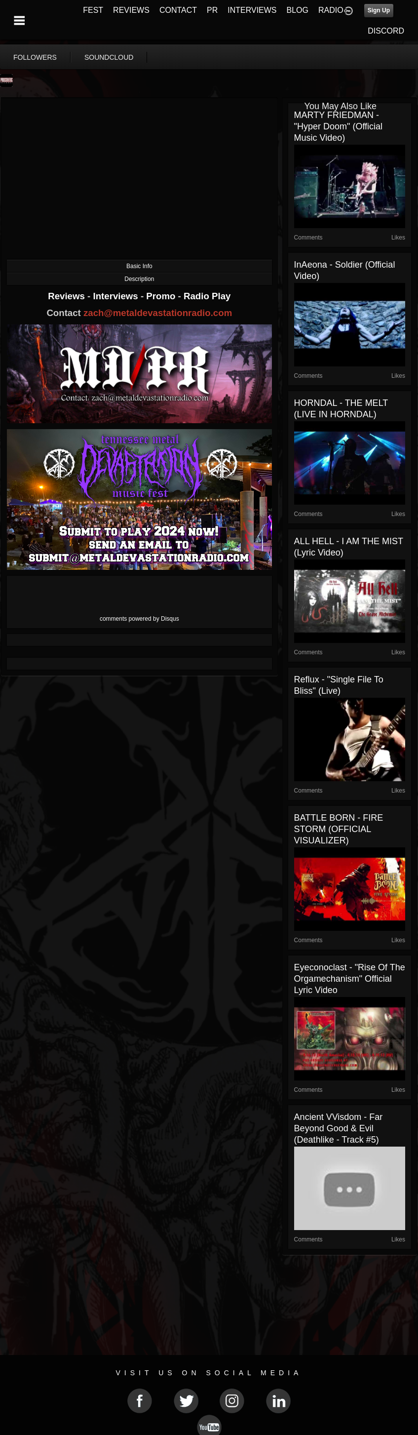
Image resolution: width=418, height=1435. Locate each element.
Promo (162, 296)
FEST (93, 10)
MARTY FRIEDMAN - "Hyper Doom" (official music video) (338, 126)
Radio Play (207, 296)
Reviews (67, 296)
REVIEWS (131, 10)
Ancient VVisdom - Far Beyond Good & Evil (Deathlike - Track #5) (338, 1128)
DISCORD (386, 31)
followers (35, 57)
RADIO (330, 10)
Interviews (116, 296)
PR (212, 10)
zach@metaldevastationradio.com (157, 313)
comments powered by (139, 618)
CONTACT (178, 10)
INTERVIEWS (252, 10)
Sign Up (379, 10)
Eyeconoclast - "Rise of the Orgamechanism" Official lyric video (349, 978)
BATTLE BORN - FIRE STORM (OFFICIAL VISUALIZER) (338, 829)
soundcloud (109, 57)
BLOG (297, 10)
